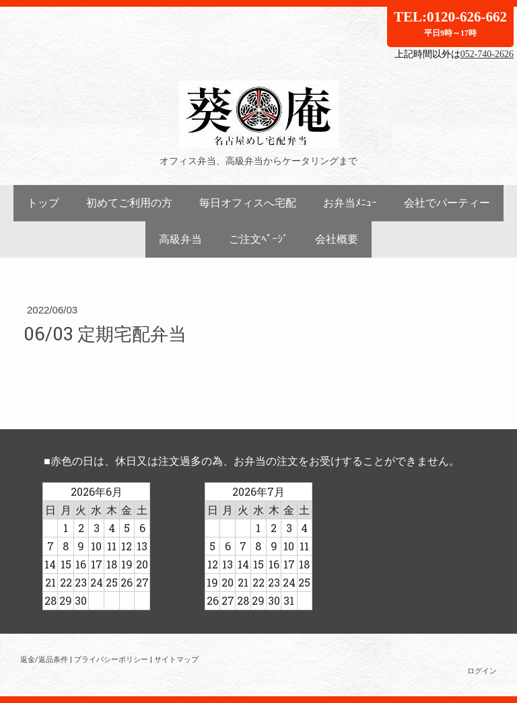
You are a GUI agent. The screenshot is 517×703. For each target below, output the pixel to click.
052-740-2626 (487, 54)
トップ (43, 203)
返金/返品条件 (44, 659)
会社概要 (336, 239)
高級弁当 (180, 239)
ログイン (482, 670)
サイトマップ (176, 659)
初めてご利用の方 (129, 203)
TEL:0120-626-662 (450, 23)
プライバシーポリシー (111, 659)
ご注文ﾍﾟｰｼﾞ (258, 239)
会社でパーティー (447, 203)
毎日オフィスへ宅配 (247, 203)
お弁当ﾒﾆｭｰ (350, 203)
